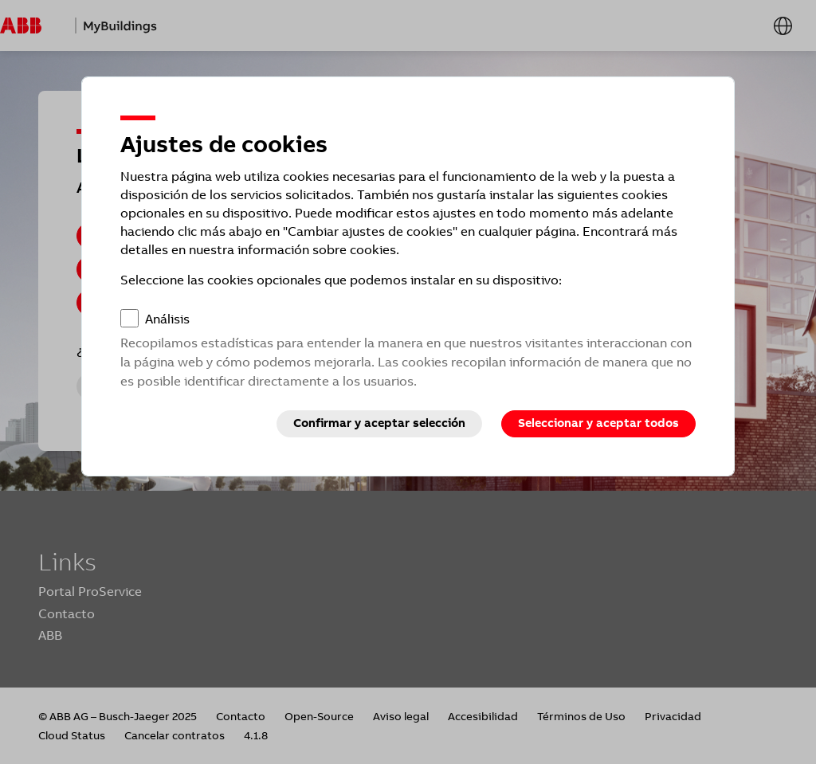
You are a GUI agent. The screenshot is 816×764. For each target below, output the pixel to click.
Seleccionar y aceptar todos (598, 423)
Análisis (167, 319)
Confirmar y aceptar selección (379, 423)
